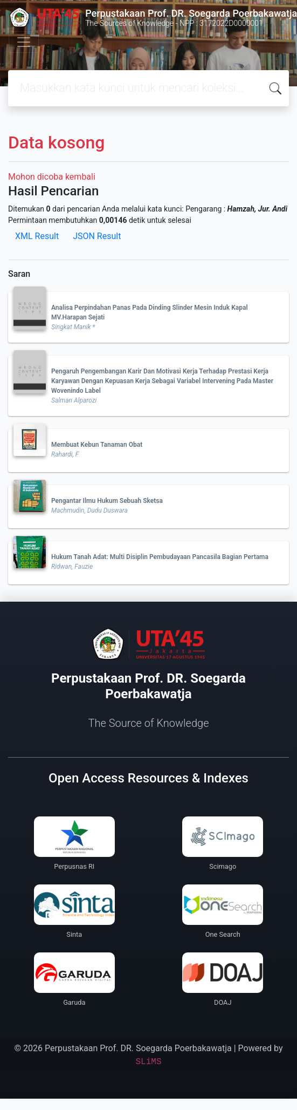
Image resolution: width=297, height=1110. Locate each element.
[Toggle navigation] (24, 42)
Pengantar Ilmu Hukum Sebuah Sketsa (107, 501)
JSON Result (97, 236)
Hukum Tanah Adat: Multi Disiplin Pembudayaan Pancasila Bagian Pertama (159, 557)
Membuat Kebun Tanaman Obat (96, 444)
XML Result (37, 236)
